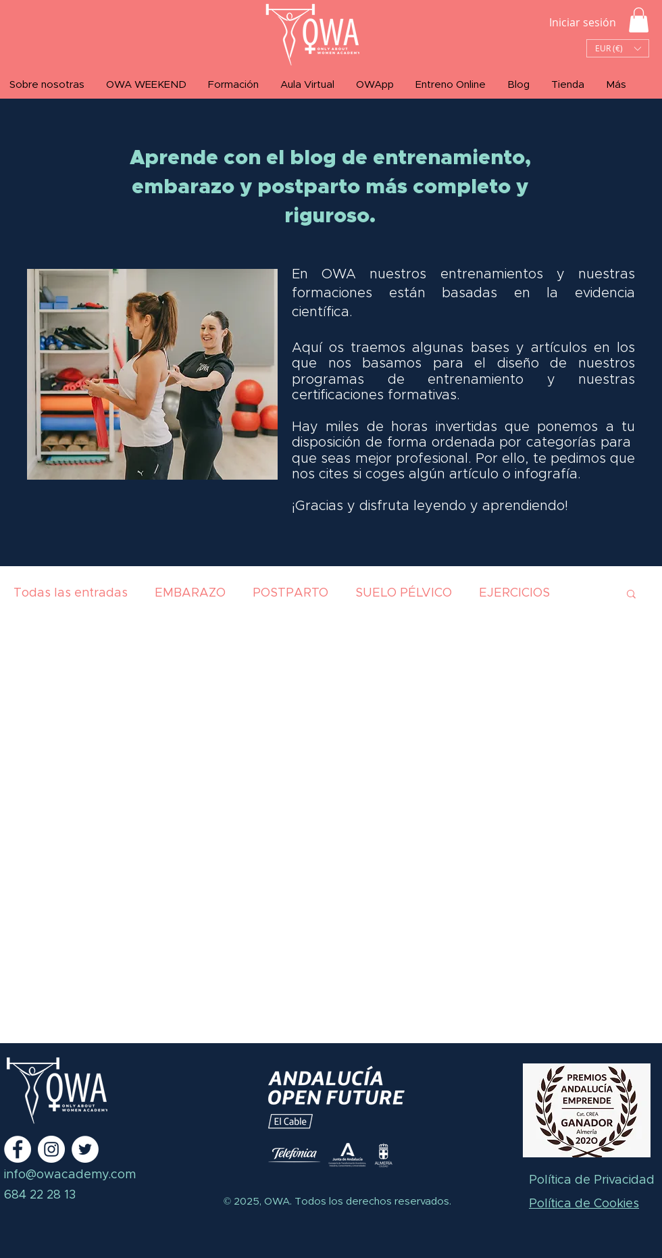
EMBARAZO (190, 593)
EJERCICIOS (514, 593)
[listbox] (617, 48)
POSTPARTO (290, 593)
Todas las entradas (71, 593)
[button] (638, 19)
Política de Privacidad (592, 1180)
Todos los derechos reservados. (371, 1202)
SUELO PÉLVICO (403, 593)
